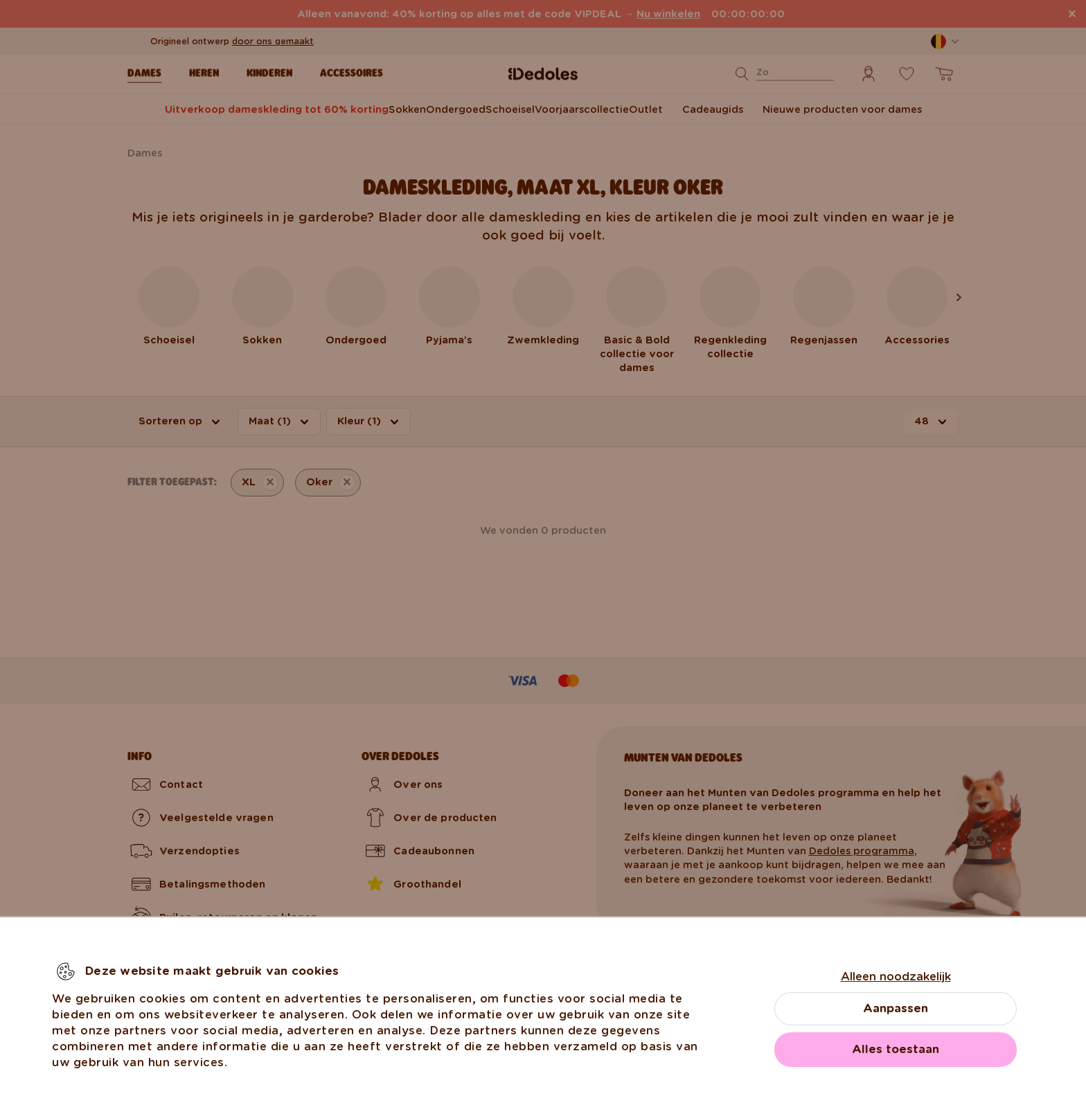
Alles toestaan (895, 1049)
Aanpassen (895, 1008)
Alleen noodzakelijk (896, 976)
